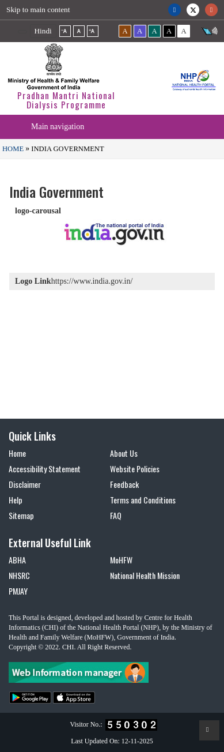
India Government (66, 149)
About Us (124, 453)
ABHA (17, 560)
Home (13, 149)
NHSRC (19, 575)
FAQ (116, 515)
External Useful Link (50, 542)
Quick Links (32, 436)
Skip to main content (38, 9)
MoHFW (121, 560)
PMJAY (18, 591)
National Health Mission (145, 575)
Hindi (43, 31)
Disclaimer (25, 484)
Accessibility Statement (45, 469)
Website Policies (135, 469)
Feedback (124, 484)
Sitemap (21, 515)
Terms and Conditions (143, 500)
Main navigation (57, 126)
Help (15, 500)
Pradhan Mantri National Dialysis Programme (66, 100)
